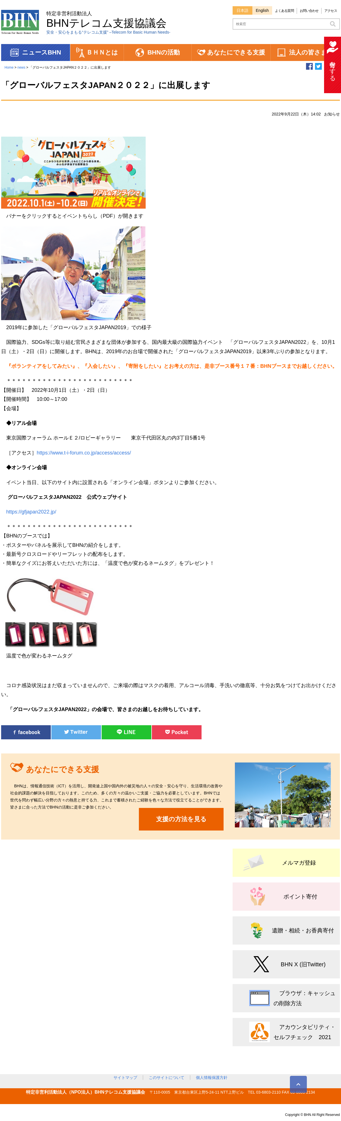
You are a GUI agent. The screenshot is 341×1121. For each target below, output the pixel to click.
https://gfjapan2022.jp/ (31, 512)
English (262, 10)
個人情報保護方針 (212, 1077)
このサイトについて (166, 1077)
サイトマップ (125, 1077)
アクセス (330, 11)
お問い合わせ (309, 11)
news (21, 67)
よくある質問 (284, 11)
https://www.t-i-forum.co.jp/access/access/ (84, 453)
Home (9, 67)
